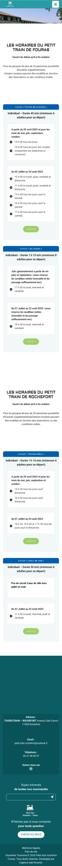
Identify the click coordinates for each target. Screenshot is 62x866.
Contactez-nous (31, 834)
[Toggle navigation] (55, 4)
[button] (31, 229)
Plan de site (31, 851)
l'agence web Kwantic (30, 862)
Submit (52, 797)
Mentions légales (31, 848)
